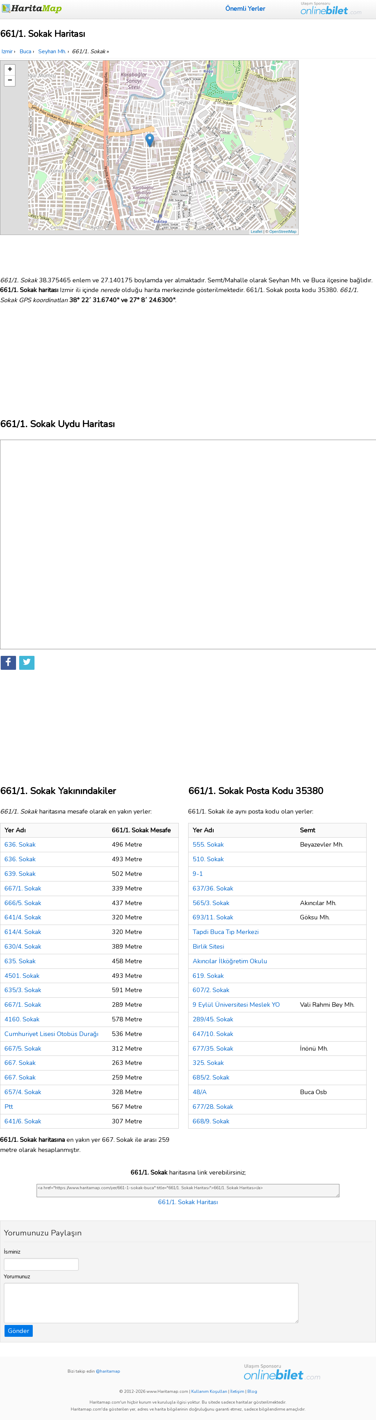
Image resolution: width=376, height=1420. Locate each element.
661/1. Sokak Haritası (188, 1202)
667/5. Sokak (23, 1048)
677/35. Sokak (213, 1048)
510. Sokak (208, 859)
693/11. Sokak (213, 917)
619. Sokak (208, 976)
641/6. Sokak (23, 1121)
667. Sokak (20, 1063)
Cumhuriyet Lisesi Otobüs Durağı (51, 1034)
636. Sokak (20, 844)
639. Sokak (20, 874)
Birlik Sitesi (208, 946)
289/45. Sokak (213, 1019)
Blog (252, 1391)
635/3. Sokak (23, 990)
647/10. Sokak (213, 1034)
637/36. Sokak (213, 888)
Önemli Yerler (245, 9)
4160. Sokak (22, 1019)
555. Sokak (208, 844)
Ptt (9, 1107)
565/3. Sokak (211, 903)
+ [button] (10, 70)
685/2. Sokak (211, 1077)
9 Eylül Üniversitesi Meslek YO (236, 1005)
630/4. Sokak (23, 946)
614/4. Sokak (23, 932)
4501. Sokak (22, 976)
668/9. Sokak (211, 1121)
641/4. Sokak (23, 917)
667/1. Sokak (23, 888)
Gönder (18, 1331)
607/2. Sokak (211, 990)
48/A (200, 1092)
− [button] (10, 81)
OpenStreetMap (283, 231)
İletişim (237, 1391)
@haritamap (108, 1371)
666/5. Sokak (23, 903)
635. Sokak (20, 961)
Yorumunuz (17, 1276)
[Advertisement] (338, 164)
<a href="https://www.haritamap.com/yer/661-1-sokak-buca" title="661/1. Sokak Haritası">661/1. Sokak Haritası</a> (188, 1190)
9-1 (198, 874)
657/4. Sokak (23, 1092)
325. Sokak (208, 1063)
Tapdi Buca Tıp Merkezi (226, 932)
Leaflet (256, 231)
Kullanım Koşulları (209, 1391)
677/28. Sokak (213, 1107)
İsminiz (12, 1252)
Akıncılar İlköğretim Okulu (230, 961)
